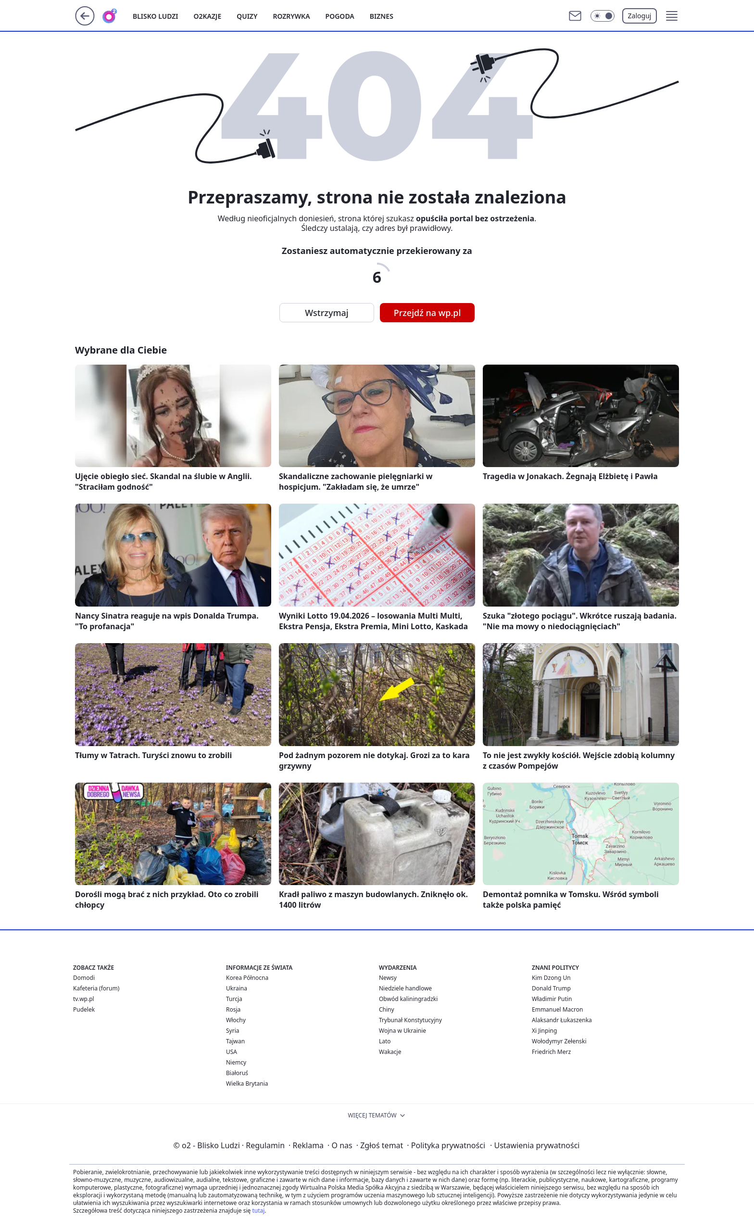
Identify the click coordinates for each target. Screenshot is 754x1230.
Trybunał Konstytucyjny (410, 1020)
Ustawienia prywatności (534, 1145)
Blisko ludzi (155, 16)
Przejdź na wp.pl (427, 312)
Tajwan (235, 1041)
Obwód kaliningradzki (408, 999)
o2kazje (208, 16)
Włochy (236, 1020)
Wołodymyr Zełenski (559, 1041)
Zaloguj (640, 15)
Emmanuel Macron (557, 1009)
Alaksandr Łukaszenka (562, 1020)
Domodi (84, 978)
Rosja (233, 1009)
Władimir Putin (552, 999)
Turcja (234, 999)
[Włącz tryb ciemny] (603, 16)
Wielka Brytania (247, 1083)
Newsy (388, 978)
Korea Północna (247, 978)
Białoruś (237, 1073)
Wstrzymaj (326, 312)
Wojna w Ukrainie (402, 1031)
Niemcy (236, 1062)
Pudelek (84, 1009)
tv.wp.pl (83, 999)
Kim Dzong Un (551, 978)
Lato (385, 1041)
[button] (671, 16)
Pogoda (340, 16)
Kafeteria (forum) (96, 988)
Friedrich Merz (551, 1052)
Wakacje (390, 1052)
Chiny (386, 1009)
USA (231, 1052)
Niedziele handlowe (405, 988)
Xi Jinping (544, 1031)
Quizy (247, 16)
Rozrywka (291, 16)
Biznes (381, 16)
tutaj (258, 1210)
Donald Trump (551, 988)
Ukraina (236, 988)
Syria (232, 1031)
